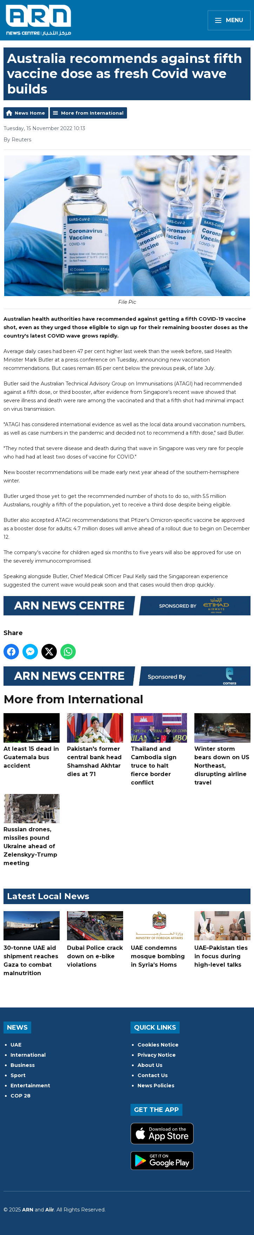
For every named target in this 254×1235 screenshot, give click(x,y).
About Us (150, 1065)
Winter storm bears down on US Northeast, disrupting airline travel (222, 749)
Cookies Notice (158, 1045)
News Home (30, 113)
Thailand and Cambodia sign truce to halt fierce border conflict (159, 749)
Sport (18, 1075)
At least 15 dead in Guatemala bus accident (32, 741)
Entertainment (30, 1085)
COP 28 (21, 1096)
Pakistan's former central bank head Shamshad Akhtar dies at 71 (95, 745)
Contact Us (153, 1075)
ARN (27, 1210)
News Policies (156, 1085)
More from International (92, 113)
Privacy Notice (157, 1055)
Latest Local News (48, 896)
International (28, 1055)
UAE (16, 1045)
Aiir (49, 1210)
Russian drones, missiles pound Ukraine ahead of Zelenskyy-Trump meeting (32, 830)
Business (23, 1065)
